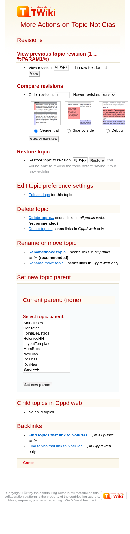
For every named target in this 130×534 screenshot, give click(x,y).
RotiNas (46, 364)
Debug (116, 130)
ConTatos (46, 328)
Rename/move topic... (49, 252)
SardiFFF (46, 369)
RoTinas (46, 359)
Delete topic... (41, 218)
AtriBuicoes (46, 323)
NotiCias (103, 24)
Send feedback (85, 500)
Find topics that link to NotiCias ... (60, 435)
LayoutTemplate (46, 343)
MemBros (46, 348)
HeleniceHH (46, 338)
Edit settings (39, 195)
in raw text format (92, 67)
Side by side (82, 130)
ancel (29, 463)
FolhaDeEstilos (46, 333)
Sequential (49, 130)
